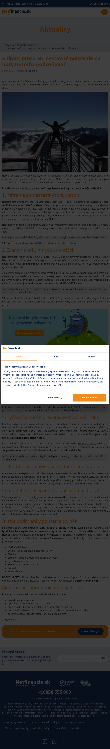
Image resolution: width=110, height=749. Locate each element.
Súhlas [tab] (19, 356)
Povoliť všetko (89, 397)
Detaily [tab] (55, 356)
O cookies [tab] (91, 356)
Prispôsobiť (54, 397)
